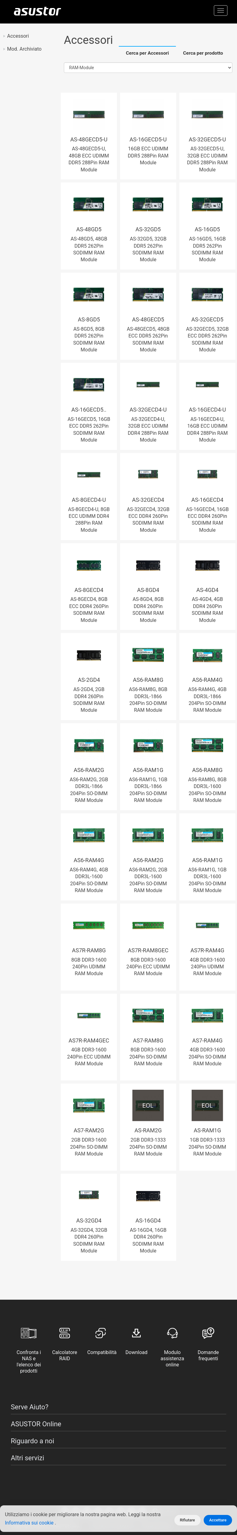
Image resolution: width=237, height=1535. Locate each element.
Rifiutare (187, 1520)
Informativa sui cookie (30, 1523)
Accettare (218, 1520)
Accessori (18, 36)
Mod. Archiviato (24, 49)
